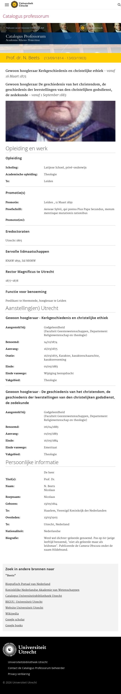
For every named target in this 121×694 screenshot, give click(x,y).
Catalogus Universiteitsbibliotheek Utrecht (33, 596)
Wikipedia (12, 613)
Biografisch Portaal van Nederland (27, 584)
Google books (14, 625)
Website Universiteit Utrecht (24, 608)
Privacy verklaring (19, 674)
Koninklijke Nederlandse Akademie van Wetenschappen (42, 590)
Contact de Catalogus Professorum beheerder (36, 668)
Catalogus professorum (26, 16)
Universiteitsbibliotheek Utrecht (28, 662)
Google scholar (14, 619)
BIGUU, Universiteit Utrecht (23, 602)
